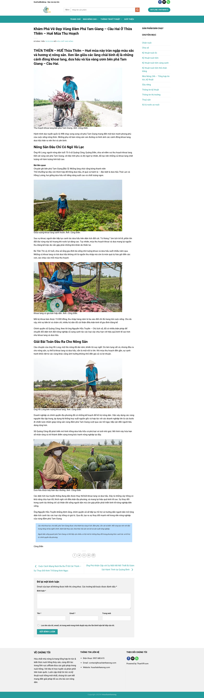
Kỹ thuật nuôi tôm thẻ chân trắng (154, 70)
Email (72, 613)
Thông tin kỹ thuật (111, 19)
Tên (39, 613)
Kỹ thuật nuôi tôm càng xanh (155, 63)
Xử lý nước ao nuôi (150, 104)
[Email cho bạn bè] (84, 555)
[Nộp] (137, 10)
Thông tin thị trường (151, 94)
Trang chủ (75, 19)
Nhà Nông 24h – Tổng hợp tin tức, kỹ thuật (156, 78)
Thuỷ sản (146, 100)
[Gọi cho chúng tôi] (168, 2)
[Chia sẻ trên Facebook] (74, 555)
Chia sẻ (145, 48)
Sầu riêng (146, 84)
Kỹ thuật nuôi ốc (149, 53)
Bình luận (41, 591)
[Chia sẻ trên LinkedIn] (93, 555)
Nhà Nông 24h (90, 19)
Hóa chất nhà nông (65, 41)
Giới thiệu (129, 19)
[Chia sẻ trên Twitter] (79, 555)
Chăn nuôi (146, 43)
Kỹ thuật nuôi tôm (150, 58)
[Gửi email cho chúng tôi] (164, 2)
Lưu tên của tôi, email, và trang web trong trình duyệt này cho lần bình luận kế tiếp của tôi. (78, 625)
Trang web (106, 613)
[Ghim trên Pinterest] (89, 555)
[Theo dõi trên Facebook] (160, 2)
